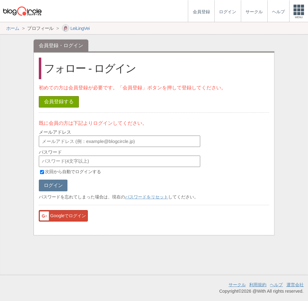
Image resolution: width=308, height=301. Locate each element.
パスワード (50, 152)
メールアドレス (55, 132)
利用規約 (257, 284)
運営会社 (295, 284)
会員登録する (59, 101)
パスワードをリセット (146, 196)
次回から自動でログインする (73, 171)
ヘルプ (276, 284)
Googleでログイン (62, 216)
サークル (237, 284)
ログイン (53, 185)
